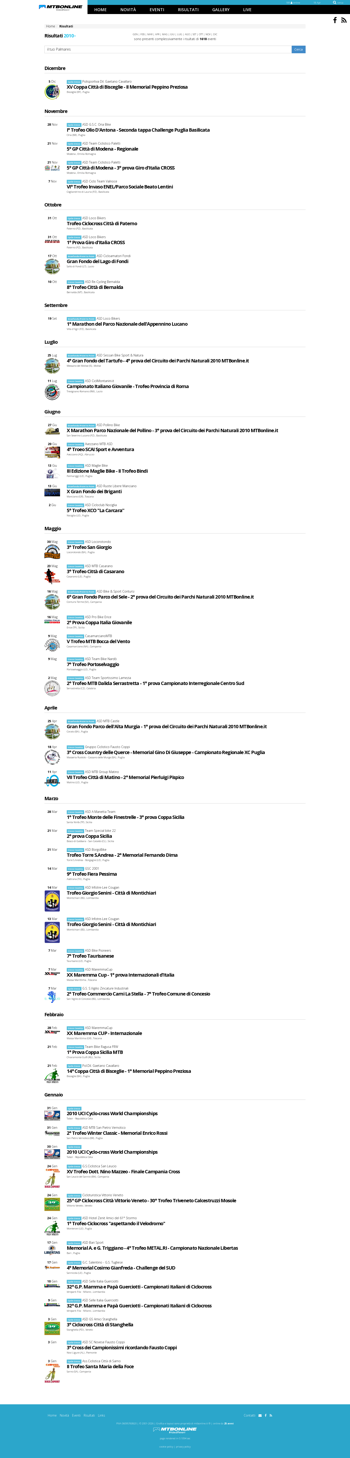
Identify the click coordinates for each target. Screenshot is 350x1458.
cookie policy (166, 1446)
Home (52, 1415)
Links (101, 1415)
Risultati (89, 1415)
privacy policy (183, 1446)
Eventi (76, 1415)
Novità (64, 1415)
